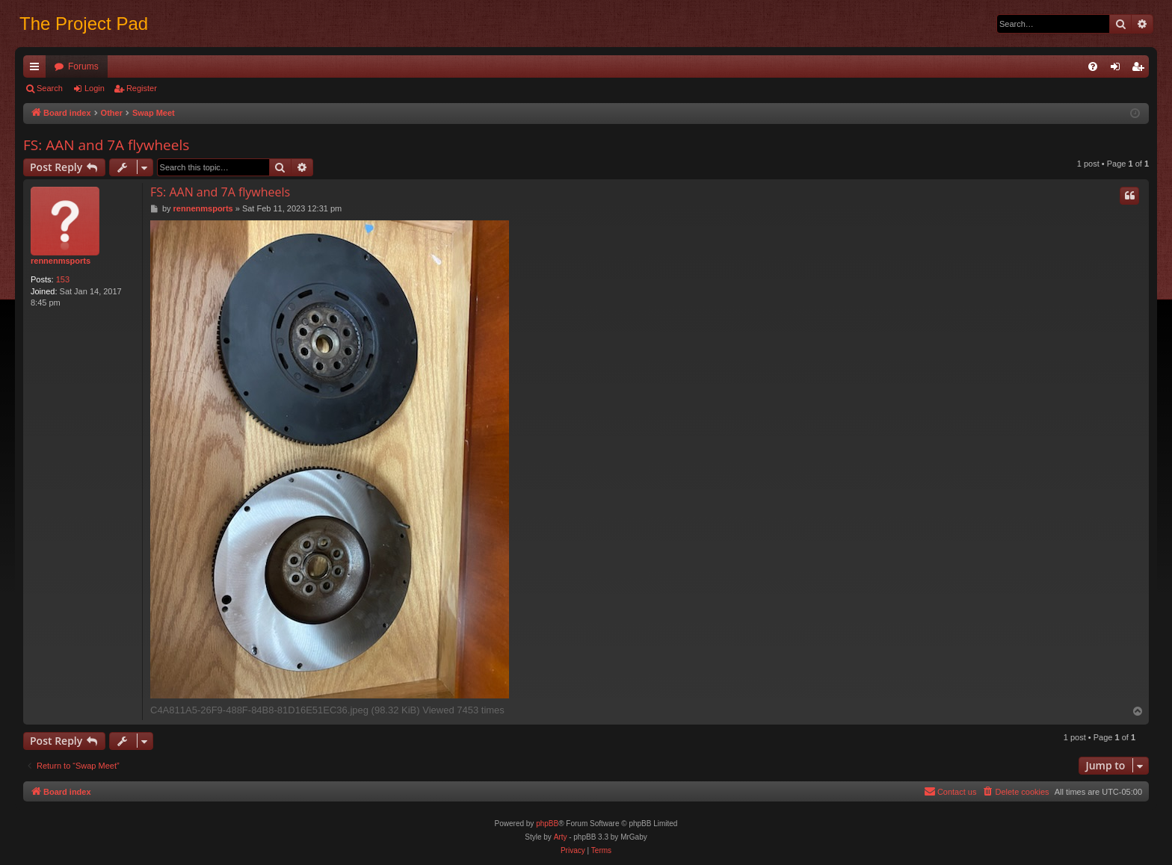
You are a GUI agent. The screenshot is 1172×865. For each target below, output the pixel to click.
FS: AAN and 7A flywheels (106, 145)
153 (63, 279)
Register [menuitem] (1141, 69)
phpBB (547, 823)
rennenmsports (60, 260)
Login (94, 88)
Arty (560, 837)
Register (141, 88)
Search (50, 88)
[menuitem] (1093, 66)
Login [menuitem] (1118, 69)
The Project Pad (83, 23)
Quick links (37, 69)
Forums (83, 66)
